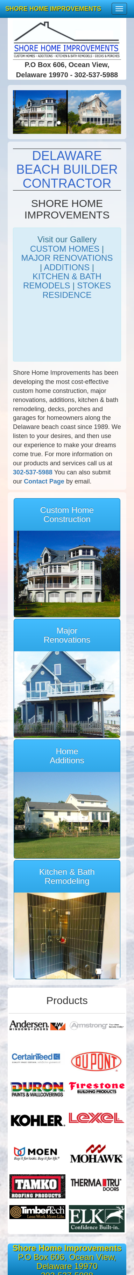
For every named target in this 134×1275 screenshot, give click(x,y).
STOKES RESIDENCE (76, 290)
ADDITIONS (67, 267)
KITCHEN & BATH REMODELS (62, 281)
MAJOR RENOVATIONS (67, 258)
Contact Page (44, 481)
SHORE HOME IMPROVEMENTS (53, 8)
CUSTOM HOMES (64, 248)
